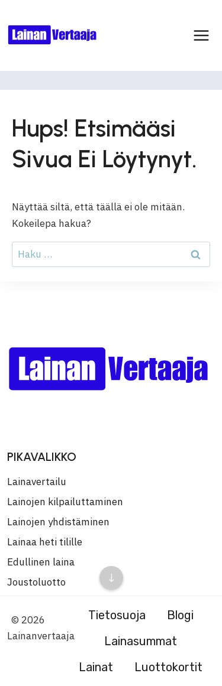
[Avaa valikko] (201, 35)
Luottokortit (168, 667)
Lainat (96, 667)
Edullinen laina (41, 561)
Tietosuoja (117, 615)
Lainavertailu (36, 481)
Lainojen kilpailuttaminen (65, 501)
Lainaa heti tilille (44, 541)
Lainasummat (140, 641)
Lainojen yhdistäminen (58, 521)
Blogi (180, 615)
